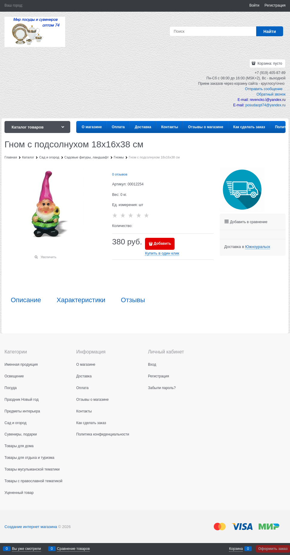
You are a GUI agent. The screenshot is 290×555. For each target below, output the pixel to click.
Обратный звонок (271, 94)
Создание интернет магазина (30, 526)
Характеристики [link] (81, 300)
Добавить (162, 243)
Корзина (236, 548)
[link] (257, 246)
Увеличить (48, 257)
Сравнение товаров (73, 548)
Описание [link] (26, 300)
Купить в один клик (162, 253)
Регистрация (275, 5)
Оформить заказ (273, 549)
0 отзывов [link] (119, 174)
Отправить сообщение (264, 89)
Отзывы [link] (133, 300)
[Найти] (269, 31)
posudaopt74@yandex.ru (265, 105)
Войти (254, 5)
